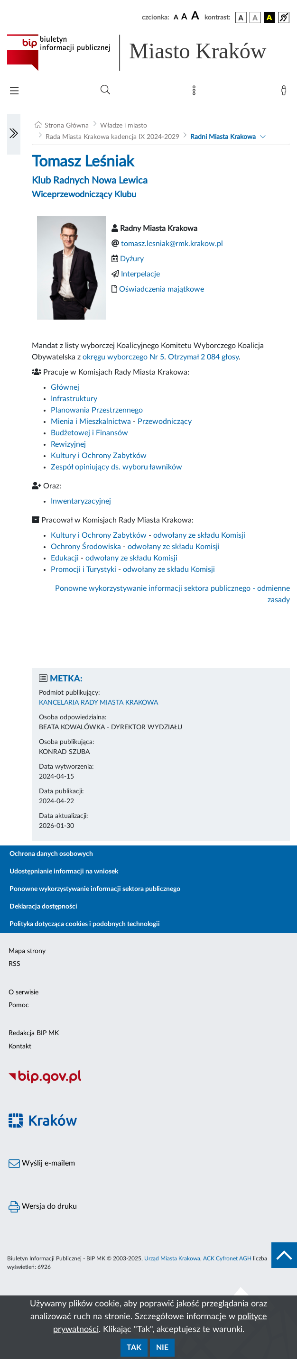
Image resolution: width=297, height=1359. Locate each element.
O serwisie (23, 992)
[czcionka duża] (196, 16)
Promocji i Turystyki (83, 569)
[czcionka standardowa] (176, 17)
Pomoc (19, 1005)
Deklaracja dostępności (43, 906)
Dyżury (132, 259)
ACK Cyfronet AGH (227, 1258)
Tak (134, 1347)
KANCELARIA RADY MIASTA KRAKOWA (98, 702)
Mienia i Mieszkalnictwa (91, 421)
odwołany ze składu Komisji (199, 535)
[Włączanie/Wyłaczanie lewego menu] (13, 134)
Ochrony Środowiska (86, 547)
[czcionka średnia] (184, 17)
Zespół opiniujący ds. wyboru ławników (116, 467)
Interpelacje (140, 274)
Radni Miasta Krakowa (223, 137)
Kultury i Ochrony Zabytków (99, 455)
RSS (14, 964)
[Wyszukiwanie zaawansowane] (105, 90)
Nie (162, 1347)
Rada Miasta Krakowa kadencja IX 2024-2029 (112, 137)
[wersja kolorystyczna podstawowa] (241, 17)
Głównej (65, 387)
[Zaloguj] (285, 92)
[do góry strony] (284, 1255)
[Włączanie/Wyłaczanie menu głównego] (14, 91)
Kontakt (20, 1046)
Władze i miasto (123, 125)
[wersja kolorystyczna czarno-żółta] (269, 17)
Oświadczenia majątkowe (161, 289)
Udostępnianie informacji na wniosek (63, 871)
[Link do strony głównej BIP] (148, 52)
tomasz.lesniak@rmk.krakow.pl (172, 244)
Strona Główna (67, 125)
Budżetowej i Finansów (89, 433)
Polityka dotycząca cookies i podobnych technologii (84, 924)
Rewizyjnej (68, 444)
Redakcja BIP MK (34, 1033)
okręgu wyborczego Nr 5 (123, 357)
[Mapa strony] (196, 92)
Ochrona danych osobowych (51, 854)
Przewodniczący (165, 421)
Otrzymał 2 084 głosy (203, 357)
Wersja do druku (43, 1206)
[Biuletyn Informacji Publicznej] (148, 1082)
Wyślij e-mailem (42, 1163)
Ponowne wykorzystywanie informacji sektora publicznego (94, 889)
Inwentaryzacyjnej (81, 501)
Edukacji (65, 558)
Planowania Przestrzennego (97, 410)
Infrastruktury (74, 399)
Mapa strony (27, 951)
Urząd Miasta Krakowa (172, 1258)
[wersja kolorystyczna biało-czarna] (255, 17)
